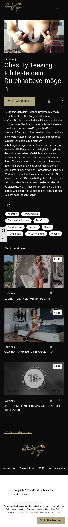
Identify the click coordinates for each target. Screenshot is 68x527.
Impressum (9, 468)
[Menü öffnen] (57, 7)
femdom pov (15, 227)
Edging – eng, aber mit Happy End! (27, 298)
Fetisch (33, 227)
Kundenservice (57, 468)
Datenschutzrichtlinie (26, 512)
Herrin (47, 227)
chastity (12, 214)
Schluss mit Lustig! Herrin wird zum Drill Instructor (32, 408)
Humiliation (14, 233)
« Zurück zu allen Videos (18, 432)
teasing (55, 233)
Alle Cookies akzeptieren (50, 520)
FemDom (41, 220)
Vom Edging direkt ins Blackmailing (28, 352)
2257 (41, 468)
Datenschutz (27, 468)
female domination (18, 220)
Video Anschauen (19, 101)
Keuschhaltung (36, 233)
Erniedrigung (31, 214)
